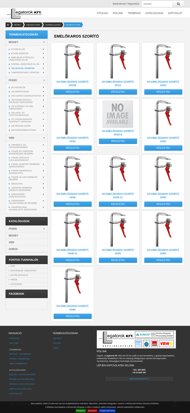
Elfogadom (81, 411)
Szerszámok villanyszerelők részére (23, 202)
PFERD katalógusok (21, 379)
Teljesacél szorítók (33, 25)
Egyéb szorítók (20, 53)
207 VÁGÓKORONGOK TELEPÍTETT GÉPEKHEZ (20, 120)
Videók (14, 280)
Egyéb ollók (18, 49)
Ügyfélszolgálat (19, 275)
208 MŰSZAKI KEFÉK (21, 126)
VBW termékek (18, 364)
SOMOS (13, 249)
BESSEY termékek (20, 354)
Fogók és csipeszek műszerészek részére (21, 152)
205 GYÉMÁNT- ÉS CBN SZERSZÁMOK (21, 107)
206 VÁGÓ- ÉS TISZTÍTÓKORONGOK (19, 114)
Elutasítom (92, 411)
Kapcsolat (175, 13)
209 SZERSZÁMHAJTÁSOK (23, 130)
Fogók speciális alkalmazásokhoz (19, 159)
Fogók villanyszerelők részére (23, 178)
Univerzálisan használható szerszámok (23, 208)
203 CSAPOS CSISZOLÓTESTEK (26, 96)
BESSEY (17, 25)
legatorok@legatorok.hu (139, 379)
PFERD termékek (19, 359)
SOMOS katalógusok (22, 384)
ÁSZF (13, 266)
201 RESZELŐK (18, 87)
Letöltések (16, 284)
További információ (107, 411)
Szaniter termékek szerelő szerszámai (20, 189)
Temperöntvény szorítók (25, 72)
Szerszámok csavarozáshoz (17, 195)
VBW (11, 138)
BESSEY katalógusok (22, 374)
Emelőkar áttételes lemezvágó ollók (21, 58)
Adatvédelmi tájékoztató (23, 271)
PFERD (13, 80)
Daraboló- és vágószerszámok (18, 146)
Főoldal (102, 13)
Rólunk (118, 13)
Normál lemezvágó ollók (25, 64)
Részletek (73, 92)
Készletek (17, 184)
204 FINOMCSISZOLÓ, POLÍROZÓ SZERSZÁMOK (21, 101)
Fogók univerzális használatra (20, 172)
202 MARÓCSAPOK (20, 91)
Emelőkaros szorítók (52, 25)
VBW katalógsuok (20, 389)
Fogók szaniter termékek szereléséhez (24, 165)
